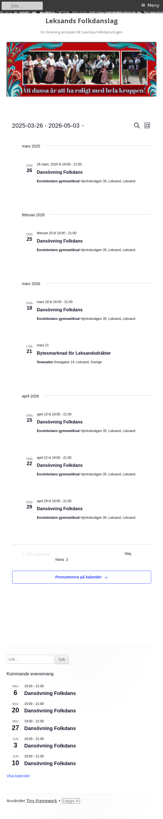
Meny (153, 5)
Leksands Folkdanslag (82, 21)
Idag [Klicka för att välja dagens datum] (128, 553)
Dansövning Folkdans (60, 172)
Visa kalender (18, 776)
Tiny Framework (41, 801)
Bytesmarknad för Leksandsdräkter (74, 353)
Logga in (71, 801)
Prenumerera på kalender (78, 577)
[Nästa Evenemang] (61, 559)
